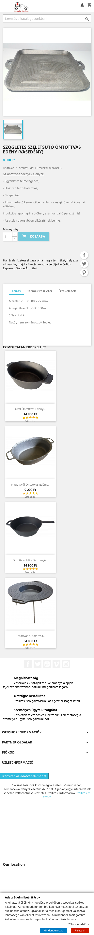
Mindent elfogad (53, 930)
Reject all (80, 930)
